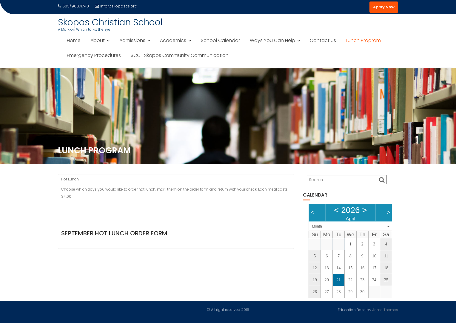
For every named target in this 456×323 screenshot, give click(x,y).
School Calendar (220, 40)
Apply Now (384, 7)
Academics (173, 40)
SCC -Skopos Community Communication (180, 55)
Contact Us (323, 40)
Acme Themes (385, 309)
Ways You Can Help (272, 40)
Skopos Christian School (110, 22)
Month (317, 226)
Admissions (132, 40)
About (97, 40)
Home (74, 40)
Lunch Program (363, 40)
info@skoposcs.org (116, 6)
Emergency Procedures (94, 55)
